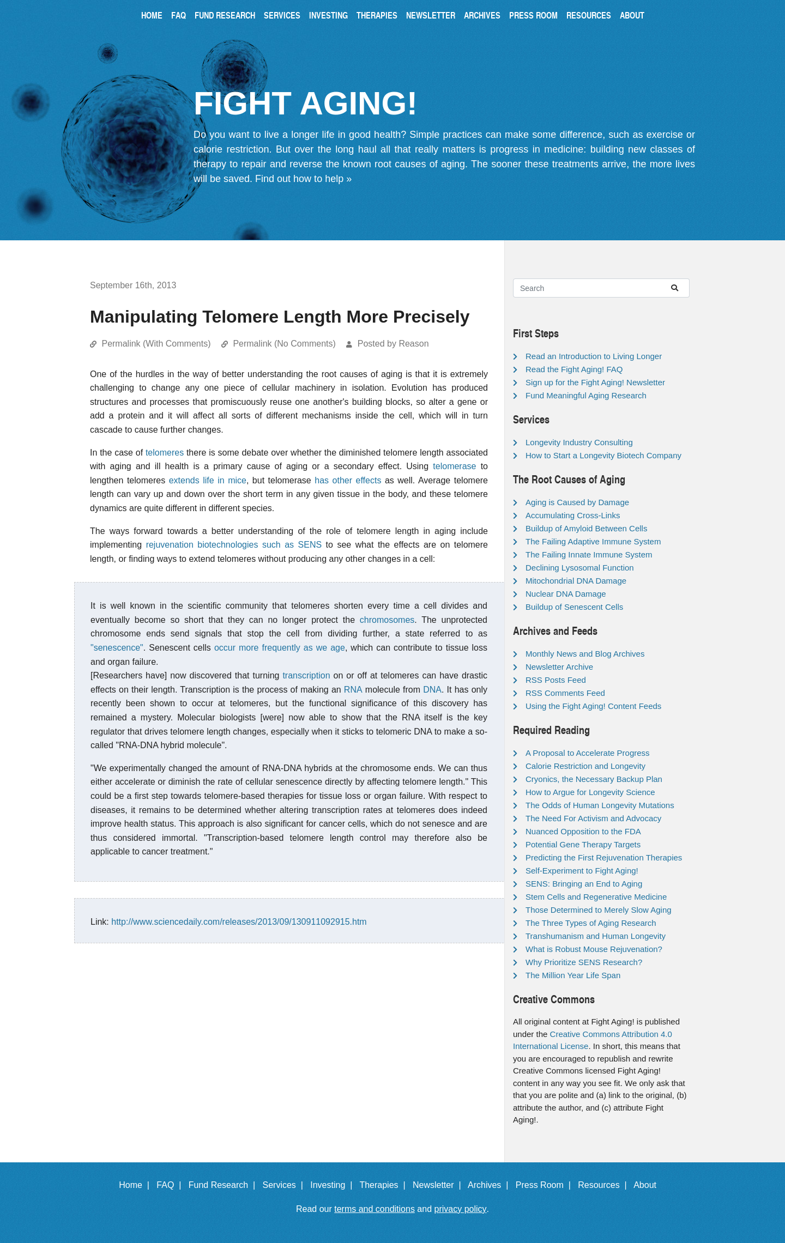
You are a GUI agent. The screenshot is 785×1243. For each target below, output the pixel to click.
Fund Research (225, 15)
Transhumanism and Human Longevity (596, 936)
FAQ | (171, 1185)
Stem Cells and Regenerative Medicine (596, 896)
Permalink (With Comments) (155, 343)
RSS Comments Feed (565, 693)
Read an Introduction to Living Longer (594, 356)
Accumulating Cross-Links (573, 515)
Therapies (377, 15)
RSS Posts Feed (556, 679)
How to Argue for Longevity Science (590, 792)
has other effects (348, 480)
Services (282, 15)
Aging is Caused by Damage (577, 502)
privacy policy (460, 1209)
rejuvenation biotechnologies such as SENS (234, 544)
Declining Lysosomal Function (580, 567)
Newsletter (430, 15)
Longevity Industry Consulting (579, 442)
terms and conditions (374, 1209)
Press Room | (546, 1185)
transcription (306, 675)
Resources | (604, 1185)
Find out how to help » (303, 178)
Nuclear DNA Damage (566, 593)
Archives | (490, 1185)
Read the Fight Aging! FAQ (574, 369)
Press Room (533, 15)
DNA (432, 689)
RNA (353, 689)
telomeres (165, 452)
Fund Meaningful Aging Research (586, 395)
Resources (588, 15)
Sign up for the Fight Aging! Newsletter (595, 382)
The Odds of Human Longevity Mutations (600, 805)
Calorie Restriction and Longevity (585, 766)
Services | (285, 1185)
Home (151, 15)
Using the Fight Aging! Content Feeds (593, 706)
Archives (482, 15)
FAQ (178, 15)
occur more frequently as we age (279, 647)
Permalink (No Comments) (284, 343)
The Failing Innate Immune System (589, 554)
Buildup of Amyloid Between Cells (586, 528)
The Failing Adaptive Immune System (593, 541)
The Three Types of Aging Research (591, 922)
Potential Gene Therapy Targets (583, 844)
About (632, 15)
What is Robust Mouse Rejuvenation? (594, 949)
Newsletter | (439, 1185)
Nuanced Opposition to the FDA (583, 831)
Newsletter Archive (559, 666)
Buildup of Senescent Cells (574, 606)
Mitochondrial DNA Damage (576, 580)
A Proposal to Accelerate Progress (588, 752)
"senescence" (116, 647)
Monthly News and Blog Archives (585, 653)
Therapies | (384, 1185)
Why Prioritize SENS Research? (584, 962)
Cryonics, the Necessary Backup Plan (594, 779)
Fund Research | (224, 1185)
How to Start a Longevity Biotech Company (603, 455)
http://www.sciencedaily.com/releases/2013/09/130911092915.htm (238, 921)
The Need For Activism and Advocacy (593, 818)
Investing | (333, 1185)
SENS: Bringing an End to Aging (584, 883)
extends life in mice (207, 480)
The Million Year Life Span (573, 975)
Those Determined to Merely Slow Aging (599, 909)
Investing (328, 15)
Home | (136, 1185)
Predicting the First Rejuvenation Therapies (604, 857)
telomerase (454, 466)
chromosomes (387, 619)
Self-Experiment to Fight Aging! (582, 870)
